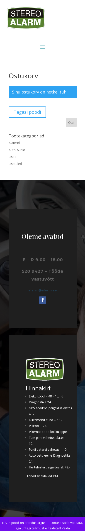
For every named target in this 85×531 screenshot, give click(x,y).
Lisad (12, 156)
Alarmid (14, 143)
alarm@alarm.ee (42, 290)
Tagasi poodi (27, 112)
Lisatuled (15, 164)
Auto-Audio (17, 150)
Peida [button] (66, 528)
